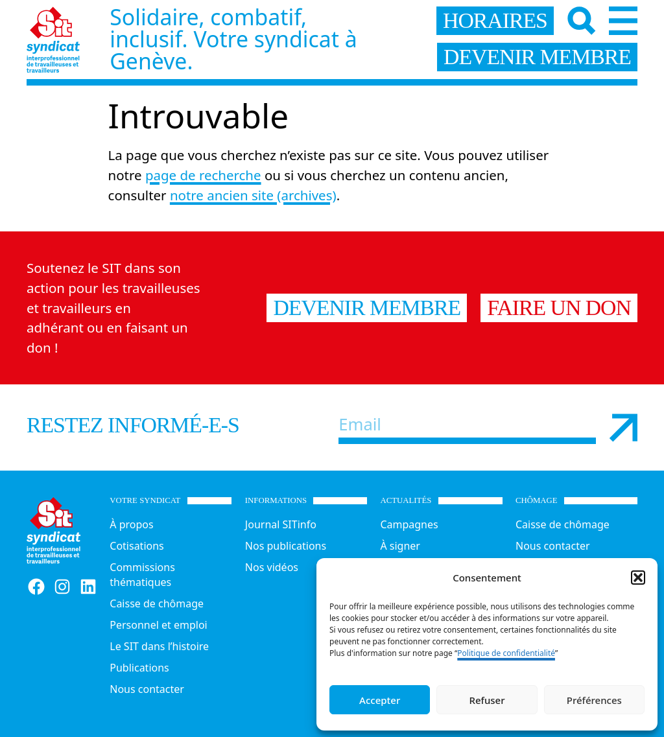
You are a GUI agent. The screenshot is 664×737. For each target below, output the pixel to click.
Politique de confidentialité (506, 653)
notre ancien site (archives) (253, 195)
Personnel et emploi (158, 625)
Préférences (594, 700)
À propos (131, 524)
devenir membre (537, 57)
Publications (139, 668)
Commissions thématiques (142, 574)
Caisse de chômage (157, 603)
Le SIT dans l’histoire (159, 646)
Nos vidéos (271, 567)
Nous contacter (147, 689)
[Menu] (623, 20)
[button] (638, 577)
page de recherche (203, 175)
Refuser (486, 700)
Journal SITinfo (280, 524)
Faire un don (559, 308)
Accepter (379, 700)
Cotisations (136, 546)
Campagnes (409, 524)
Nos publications (285, 546)
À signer (400, 546)
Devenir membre (366, 308)
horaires (495, 20)
